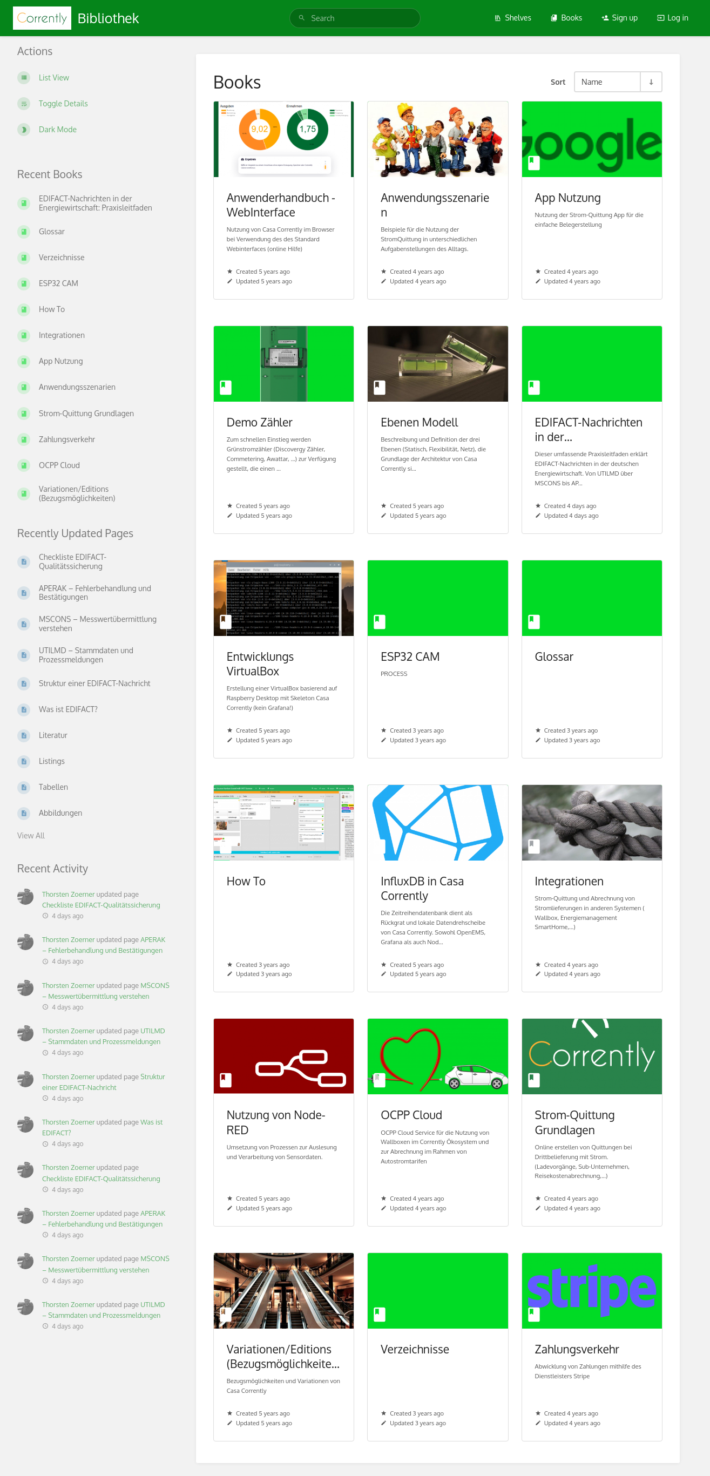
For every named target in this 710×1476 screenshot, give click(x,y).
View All (31, 835)
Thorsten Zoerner (68, 894)
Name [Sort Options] (592, 81)
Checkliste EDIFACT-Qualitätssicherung (101, 905)
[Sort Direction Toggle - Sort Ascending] (650, 81)
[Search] (303, 18)
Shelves (512, 17)
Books (566, 17)
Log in (672, 17)
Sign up (619, 17)
